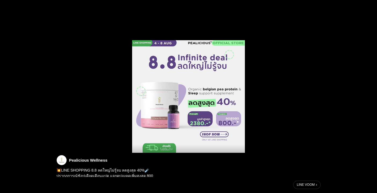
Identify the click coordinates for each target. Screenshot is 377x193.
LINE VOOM (306, 185)
